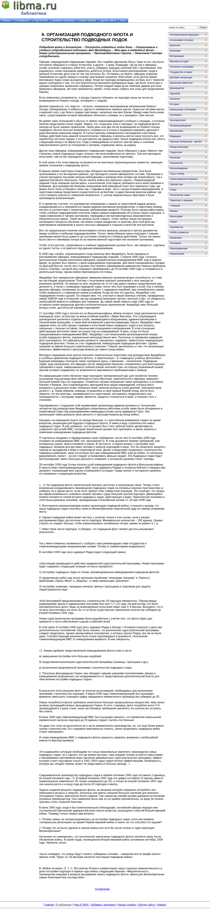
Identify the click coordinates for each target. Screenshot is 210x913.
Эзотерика (175, 243)
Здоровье (175, 93)
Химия (173, 221)
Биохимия (175, 50)
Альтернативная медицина (184, 34)
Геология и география (182, 66)
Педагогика (176, 152)
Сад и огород (177, 173)
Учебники (175, 205)
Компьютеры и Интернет (183, 109)
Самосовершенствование (184, 179)
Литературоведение (180, 125)
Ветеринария (177, 56)
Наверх (161, 904)
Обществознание (179, 147)
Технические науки (180, 195)
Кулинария (176, 115)
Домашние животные (181, 82)
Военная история (179, 61)
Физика (174, 211)
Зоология (175, 99)
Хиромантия (176, 227)
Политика (175, 157)
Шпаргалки (176, 237)
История (174, 104)
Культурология (178, 120)
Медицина (175, 136)
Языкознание (177, 253)
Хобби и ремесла (179, 232)
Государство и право (181, 72)
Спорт (173, 189)
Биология (175, 45)
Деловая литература (181, 77)
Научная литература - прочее (186, 141)
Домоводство (177, 88)
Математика (176, 131)
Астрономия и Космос (182, 40)
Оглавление (102, 889)
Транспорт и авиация (181, 200)
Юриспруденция (179, 248)
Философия (176, 216)
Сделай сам (176, 184)
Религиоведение (179, 168)
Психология (176, 163)
